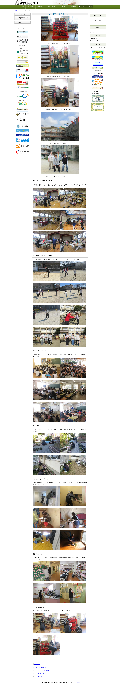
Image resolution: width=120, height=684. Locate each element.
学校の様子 (39, 6)
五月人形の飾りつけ (39, 673)
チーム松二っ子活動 (20, 14)
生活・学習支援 (30, 6)
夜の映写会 (37, 664)
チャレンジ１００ (98, 65)
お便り (22, 6)
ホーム (17, 6)
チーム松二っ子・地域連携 (85, 6)
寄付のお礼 (18, 22)
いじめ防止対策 (63, 6)
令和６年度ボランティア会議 (41, 667)
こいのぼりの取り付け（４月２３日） (43, 676)
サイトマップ (76, 682)
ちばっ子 (97, 62)
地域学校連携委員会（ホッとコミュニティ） (21, 18)
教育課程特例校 (72, 6)
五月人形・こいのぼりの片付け (41, 670)
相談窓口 (54, 6)
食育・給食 (47, 6)
